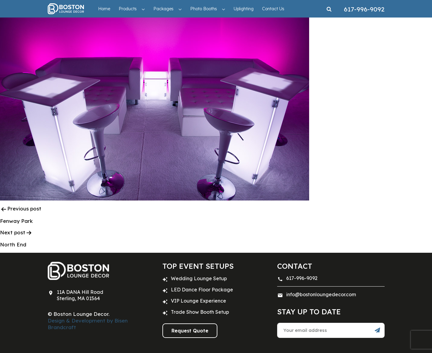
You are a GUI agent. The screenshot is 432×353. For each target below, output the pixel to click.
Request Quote (189, 331)
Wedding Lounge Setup (199, 278)
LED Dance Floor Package (202, 290)
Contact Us (273, 8)
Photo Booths (203, 8)
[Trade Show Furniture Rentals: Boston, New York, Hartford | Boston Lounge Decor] (66, 8)
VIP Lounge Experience (198, 301)
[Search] (329, 8)
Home (104, 8)
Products (128, 8)
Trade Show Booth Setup (200, 312)
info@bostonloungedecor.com (321, 294)
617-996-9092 (302, 278)
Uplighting (244, 8)
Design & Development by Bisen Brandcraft (88, 323)
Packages (163, 8)
